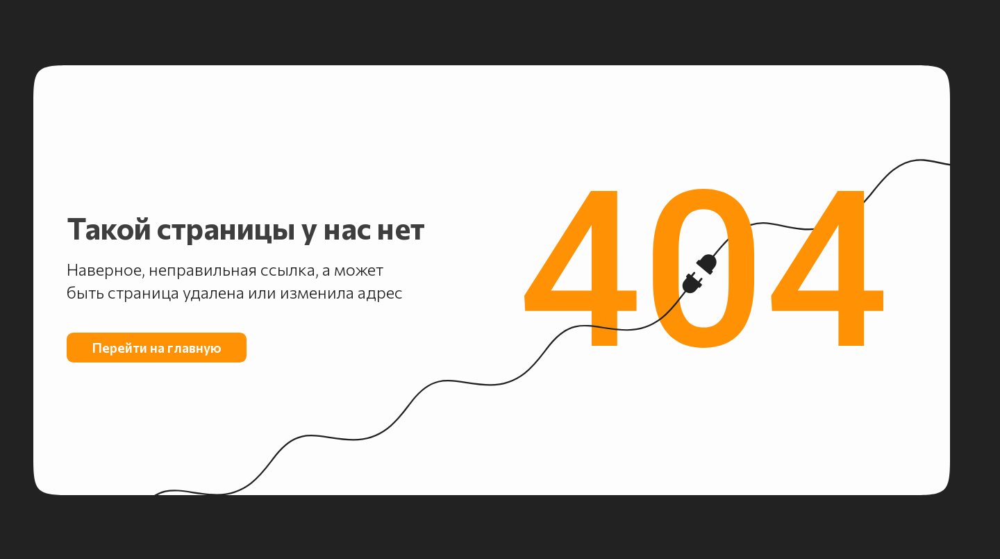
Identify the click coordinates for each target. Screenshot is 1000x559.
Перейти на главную (157, 347)
